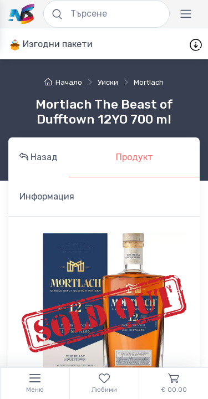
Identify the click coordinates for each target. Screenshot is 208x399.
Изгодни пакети (51, 44)
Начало (63, 82)
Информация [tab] (46, 196)
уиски (108, 82)
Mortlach (149, 82)
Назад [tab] (38, 157)
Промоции (130, 44)
